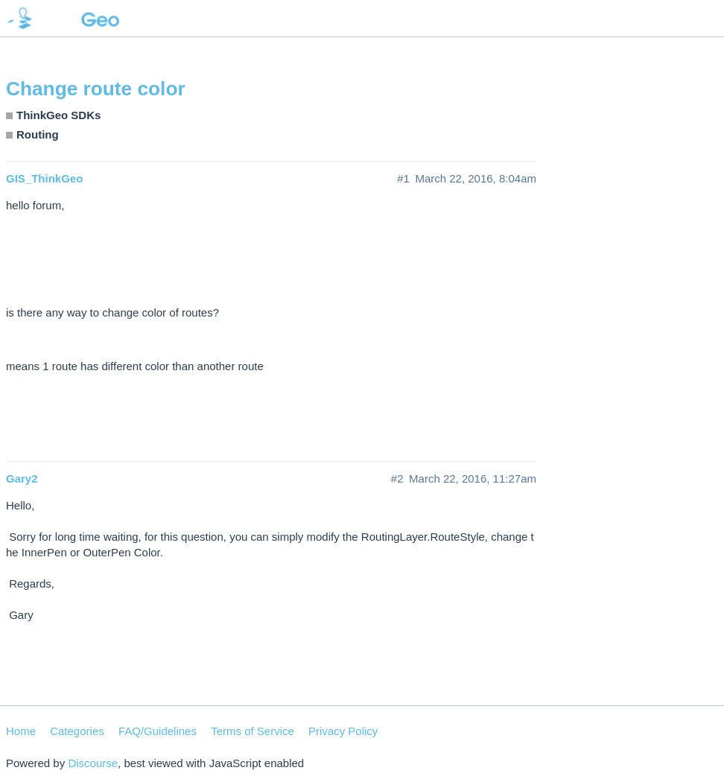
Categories (77, 731)
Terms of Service (252, 731)
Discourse (93, 763)
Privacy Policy (343, 731)
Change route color (95, 88)
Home (21, 731)
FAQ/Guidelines (157, 731)
